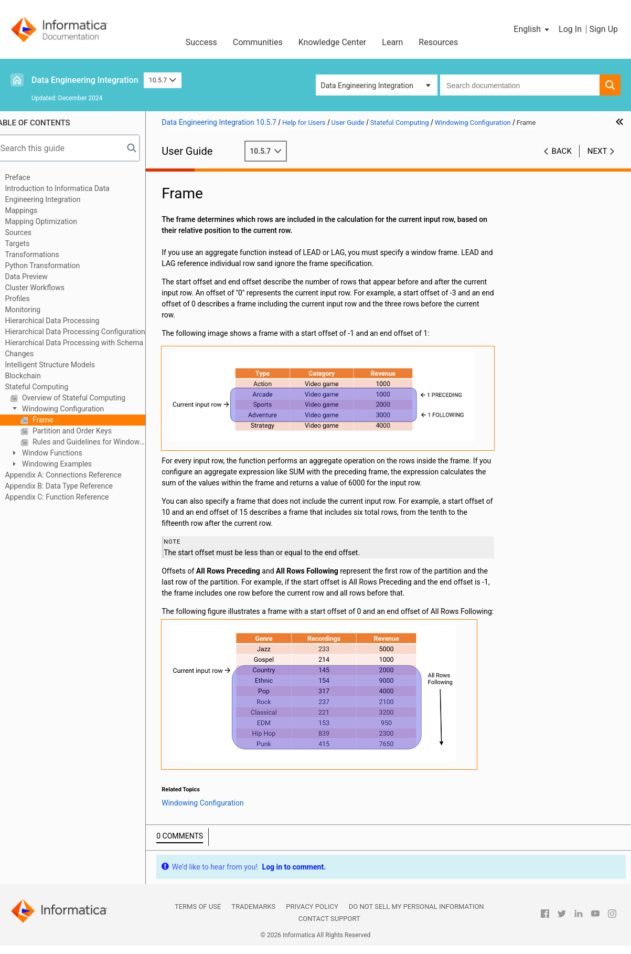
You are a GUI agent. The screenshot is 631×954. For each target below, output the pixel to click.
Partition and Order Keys (83, 431)
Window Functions (63, 453)
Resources (438, 42)
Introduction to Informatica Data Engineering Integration (69, 194)
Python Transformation (54, 265)
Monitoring (35, 309)
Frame (54, 420)
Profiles (29, 298)
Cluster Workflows (47, 287)
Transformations (44, 254)
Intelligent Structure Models (62, 365)
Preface (29, 177)
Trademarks (253, 914)
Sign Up (603, 29)
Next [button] (597, 151)
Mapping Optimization (53, 221)
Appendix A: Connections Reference (75, 475)
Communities (258, 42)
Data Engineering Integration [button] (367, 85)
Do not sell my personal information (416, 914)
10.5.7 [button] (162, 80)
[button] (532, 29)
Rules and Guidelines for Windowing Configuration (100, 442)
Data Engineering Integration (84, 80)
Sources (30, 232)
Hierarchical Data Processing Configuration (87, 331)
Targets (29, 243)
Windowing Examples (68, 464)
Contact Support (329, 927)
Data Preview (38, 276)
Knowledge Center (332, 42)
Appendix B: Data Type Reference (71, 486)
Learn (392, 42)
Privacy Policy (312, 914)
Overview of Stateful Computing (85, 398)
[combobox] (520, 85)
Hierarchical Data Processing (64, 320)
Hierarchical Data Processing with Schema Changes (86, 348)
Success (201, 42)
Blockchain (35, 376)
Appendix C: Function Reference (69, 497)
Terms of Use (198, 914)
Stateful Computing (49, 387)
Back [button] (562, 151)
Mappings (33, 210)
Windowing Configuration (74, 409)
